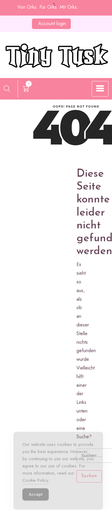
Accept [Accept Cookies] (35, 496)
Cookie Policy (35, 482)
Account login (52, 23)
